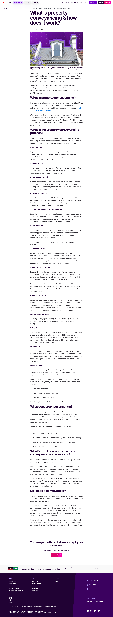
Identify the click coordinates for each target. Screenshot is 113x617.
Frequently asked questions (16, 590)
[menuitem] (18, 2)
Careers (34, 586)
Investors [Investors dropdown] (27, 2)
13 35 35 (95, 584)
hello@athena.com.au (98, 580)
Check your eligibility (14, 588)
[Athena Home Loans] (6, 2)
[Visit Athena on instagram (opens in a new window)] (91, 611)
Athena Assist (12, 583)
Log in (100, 2)
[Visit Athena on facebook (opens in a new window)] (88, 611)
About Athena (12, 581)
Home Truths (34, 8)
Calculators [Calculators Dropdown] (74, 2)
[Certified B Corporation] (12, 600)
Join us (56, 581)
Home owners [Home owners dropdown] (18, 2)
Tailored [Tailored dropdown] (35, 2)
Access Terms (35, 581)
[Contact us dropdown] (93, 2)
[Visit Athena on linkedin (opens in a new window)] (95, 611)
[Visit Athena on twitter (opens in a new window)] (99, 611)
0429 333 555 (96, 589)
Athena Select (12, 586)
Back (4, 8)
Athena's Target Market (37, 583)
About (85, 2)
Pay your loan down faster (15, 593)
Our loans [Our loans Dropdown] (65, 2)
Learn (81, 2)
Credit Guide (35, 588)
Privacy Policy (35, 590)
